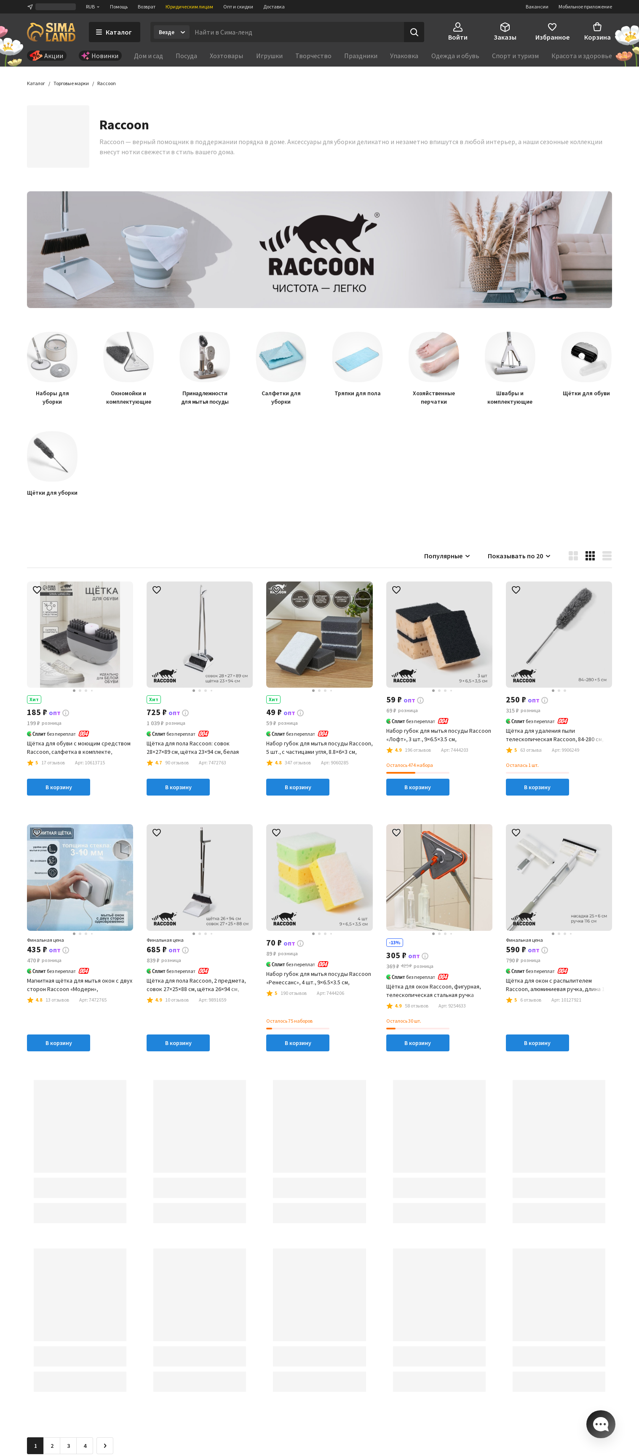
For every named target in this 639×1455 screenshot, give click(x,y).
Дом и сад (148, 55)
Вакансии (537, 6)
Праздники (360, 55)
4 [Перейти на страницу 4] (84, 1446)
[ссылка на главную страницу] (51, 32)
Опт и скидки (238, 6)
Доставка (274, 6)
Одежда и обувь (455, 55)
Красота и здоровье (581, 55)
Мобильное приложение (585, 6)
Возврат (146, 6)
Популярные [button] (447, 556)
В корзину (58, 788)
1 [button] (35, 1446)
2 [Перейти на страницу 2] (52, 1446)
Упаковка (404, 55)
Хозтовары (226, 55)
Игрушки (269, 55)
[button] (106, 84)
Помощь (119, 6)
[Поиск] (414, 32)
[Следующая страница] (104, 1446)
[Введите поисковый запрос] (297, 32)
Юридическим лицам (189, 6)
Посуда (186, 55)
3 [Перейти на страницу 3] (68, 1446)
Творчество (313, 55)
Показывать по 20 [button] (519, 556)
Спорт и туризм (515, 55)
